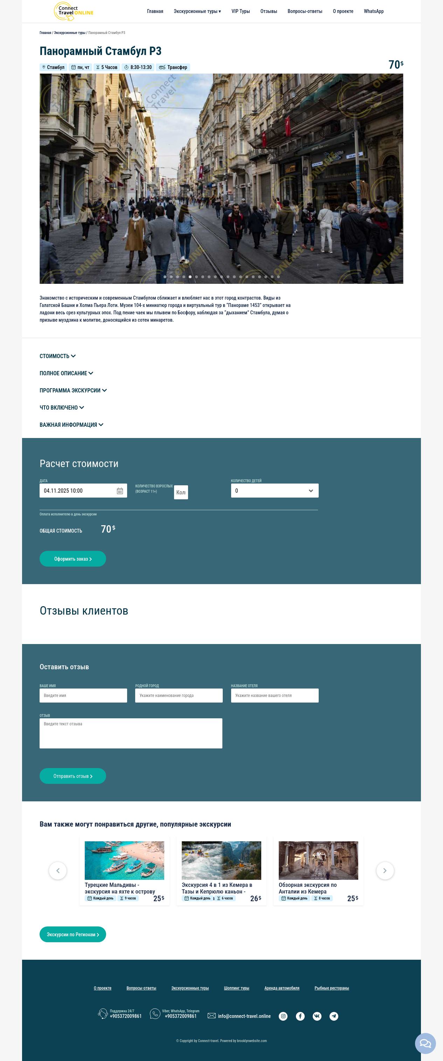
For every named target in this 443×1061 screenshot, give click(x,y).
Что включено (62, 407)
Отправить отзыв (73, 776)
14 (246, 276)
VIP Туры (240, 11)
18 (272, 276)
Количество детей (246, 481)
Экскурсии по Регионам (73, 934)
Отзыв (45, 716)
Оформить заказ (73, 559)
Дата (44, 481)
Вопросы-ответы (305, 11)
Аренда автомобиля (281, 988)
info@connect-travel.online (244, 1016)
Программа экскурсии (73, 390)
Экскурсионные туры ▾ (197, 11)
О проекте (343, 11)
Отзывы (269, 11)
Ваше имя (48, 686)
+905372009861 (126, 1016)
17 (265, 276)
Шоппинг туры (236, 988)
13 (240, 276)
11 (228, 276)
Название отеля (244, 686)
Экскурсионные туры (69, 33)
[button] (58, 871)
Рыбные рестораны (331, 988)
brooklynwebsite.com (252, 1041)
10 (221, 276)
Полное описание (66, 373)
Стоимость (58, 356)
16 (259, 276)
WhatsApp (374, 11)
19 (278, 276)
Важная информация (71, 425)
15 (253, 276)
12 (234, 276)
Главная (155, 11)
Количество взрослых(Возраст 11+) (154, 488)
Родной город (147, 686)
